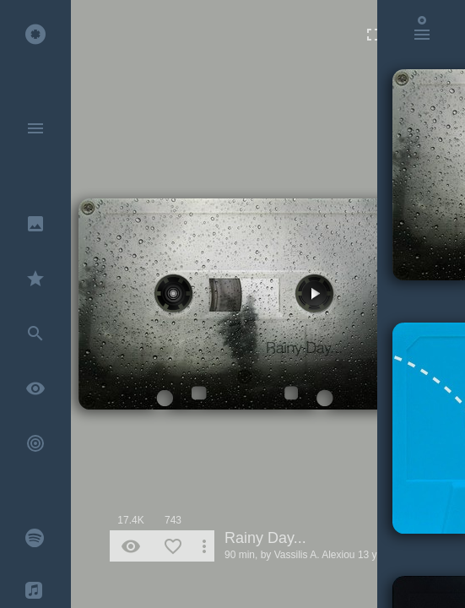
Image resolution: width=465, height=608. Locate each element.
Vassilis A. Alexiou (314, 555)
